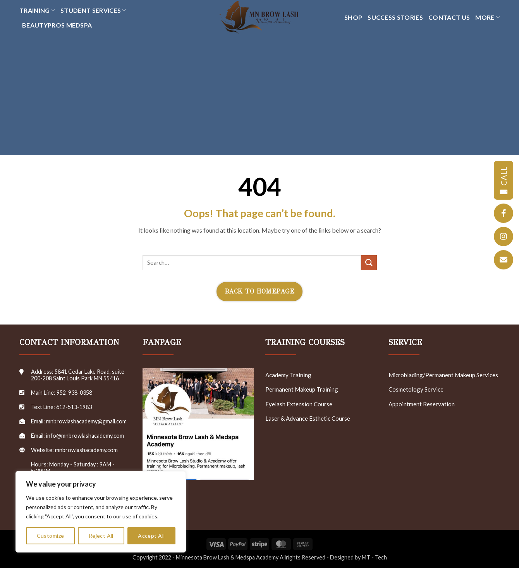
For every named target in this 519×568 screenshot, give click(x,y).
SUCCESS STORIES (395, 17)
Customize (50, 535)
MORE (487, 17)
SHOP (353, 17)
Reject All (101, 535)
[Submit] (368, 262)
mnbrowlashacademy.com (86, 450)
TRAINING (37, 10)
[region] (100, 511)
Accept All (151, 535)
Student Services (93, 10)
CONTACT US (449, 17)
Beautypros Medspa (57, 25)
